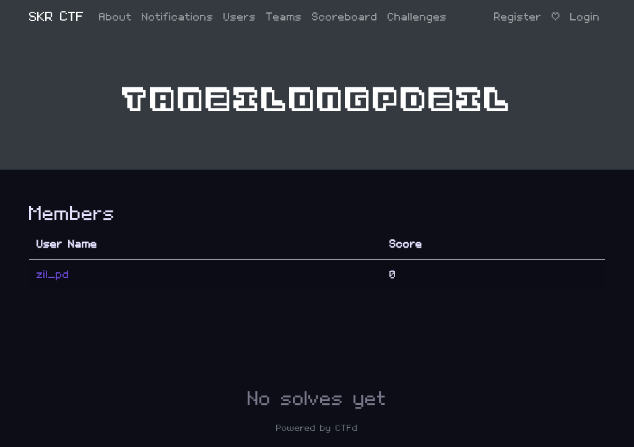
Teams (284, 17)
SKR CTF (56, 17)
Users (240, 17)
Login (585, 17)
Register (518, 17)
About (115, 17)
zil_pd (53, 274)
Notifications (178, 17)
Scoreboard (345, 17)
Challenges (417, 17)
